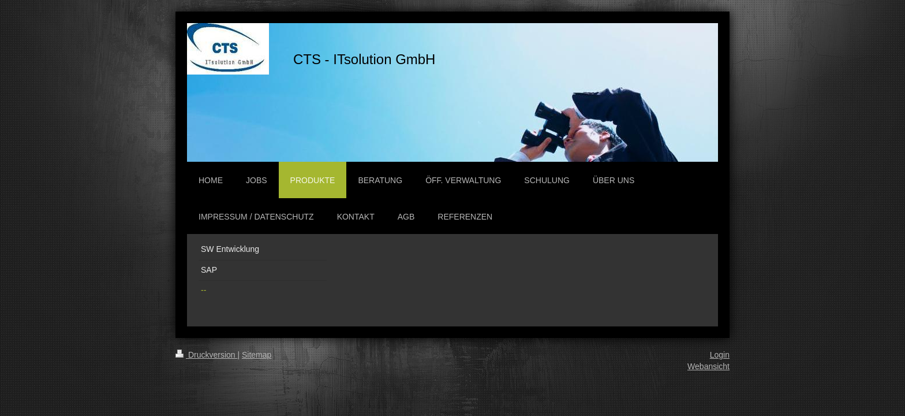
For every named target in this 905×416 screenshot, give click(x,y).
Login (720, 354)
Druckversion (206, 354)
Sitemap (256, 354)
